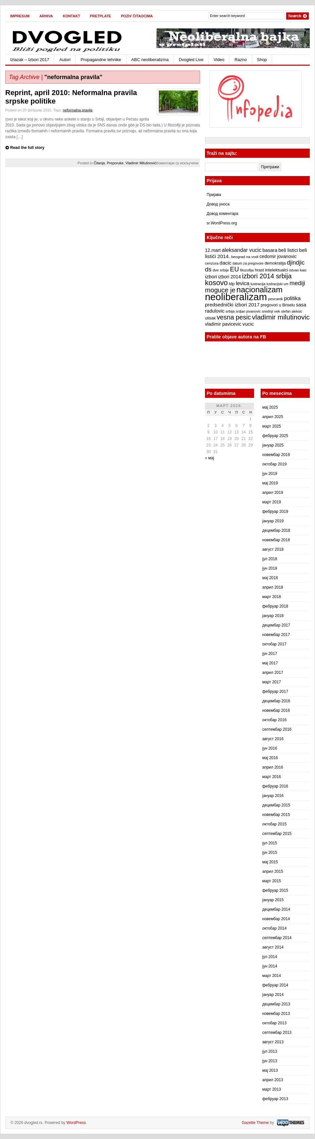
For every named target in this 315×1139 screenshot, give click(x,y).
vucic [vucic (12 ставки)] (248, 324)
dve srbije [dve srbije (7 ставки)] (221, 270)
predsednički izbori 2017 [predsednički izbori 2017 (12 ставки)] (232, 304)
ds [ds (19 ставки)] (208, 269)
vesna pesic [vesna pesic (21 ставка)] (234, 317)
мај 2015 (270, 862)
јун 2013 (269, 1061)
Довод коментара (222, 213)
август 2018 (273, 549)
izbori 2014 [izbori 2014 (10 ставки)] (229, 276)
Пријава (214, 194)
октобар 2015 (274, 824)
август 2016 (273, 739)
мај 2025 (270, 407)
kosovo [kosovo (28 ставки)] (216, 283)
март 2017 (271, 682)
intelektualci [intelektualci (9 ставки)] (276, 270)
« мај (209, 458)
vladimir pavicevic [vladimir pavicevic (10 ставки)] (223, 324)
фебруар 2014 (275, 985)
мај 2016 (270, 758)
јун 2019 (269, 473)
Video (218, 59)
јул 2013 (269, 1051)
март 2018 (271, 596)
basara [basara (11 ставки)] (269, 250)
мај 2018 (270, 578)
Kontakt (71, 16)
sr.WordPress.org (222, 223)
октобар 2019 (274, 464)
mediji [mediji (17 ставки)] (297, 283)
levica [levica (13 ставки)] (242, 283)
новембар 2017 (276, 634)
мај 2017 (270, 663)
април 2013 (272, 1080)
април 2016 (272, 767)
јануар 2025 (273, 445)
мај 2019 (270, 483)
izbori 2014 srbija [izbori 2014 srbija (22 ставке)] (267, 276)
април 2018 (272, 587)
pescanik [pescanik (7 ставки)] (275, 299)
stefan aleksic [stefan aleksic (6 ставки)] (291, 311)
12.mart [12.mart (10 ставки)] (213, 250)
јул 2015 (269, 843)
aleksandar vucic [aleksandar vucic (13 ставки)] (241, 250)
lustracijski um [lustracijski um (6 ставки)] (277, 284)
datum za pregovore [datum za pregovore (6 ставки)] (248, 263)
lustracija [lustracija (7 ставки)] (258, 284)
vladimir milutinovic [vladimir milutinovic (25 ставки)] (280, 317)
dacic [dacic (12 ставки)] (226, 263)
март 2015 (271, 881)
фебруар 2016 (275, 786)
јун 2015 (269, 852)
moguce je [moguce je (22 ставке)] (220, 290)
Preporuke (115, 163)
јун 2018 (269, 568)
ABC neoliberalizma (150, 59)
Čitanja (99, 163)
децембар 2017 (276, 625)
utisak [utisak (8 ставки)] (210, 318)
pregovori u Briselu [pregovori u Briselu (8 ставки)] (278, 305)
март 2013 (271, 1089)
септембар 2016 (276, 729)
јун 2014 (269, 966)
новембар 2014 (276, 919)
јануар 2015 (273, 900)
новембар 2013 (276, 1013)
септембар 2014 (276, 938)
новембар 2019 (276, 454)
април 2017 (272, 672)
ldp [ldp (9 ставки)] (232, 283)
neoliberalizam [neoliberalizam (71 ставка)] (236, 296)
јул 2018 (269, 559)
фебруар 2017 (275, 691)
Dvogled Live (191, 59)
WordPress (76, 1122)
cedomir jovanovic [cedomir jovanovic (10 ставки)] (277, 256)
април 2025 (272, 417)
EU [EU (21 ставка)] (234, 269)
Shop (262, 59)
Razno (240, 59)
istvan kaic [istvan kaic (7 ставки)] (298, 270)
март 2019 (271, 502)
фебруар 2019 (275, 511)
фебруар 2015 (275, 890)
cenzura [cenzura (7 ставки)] (211, 263)
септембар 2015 (276, 833)
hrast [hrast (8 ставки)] (259, 270)
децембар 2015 (276, 805)
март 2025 (271, 426)
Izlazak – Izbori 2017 (29, 59)
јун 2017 (269, 653)
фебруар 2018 (275, 606)
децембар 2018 (276, 530)
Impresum (19, 16)
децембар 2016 (276, 701)
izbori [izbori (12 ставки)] (211, 276)
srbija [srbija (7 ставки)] (230, 311)
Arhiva (46, 16)
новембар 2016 (276, 710)
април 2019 (272, 492)
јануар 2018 (273, 615)
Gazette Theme (255, 1122)
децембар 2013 (276, 1004)
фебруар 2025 (275, 435)
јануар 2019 (273, 521)
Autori (64, 59)
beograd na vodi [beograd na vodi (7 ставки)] (244, 257)
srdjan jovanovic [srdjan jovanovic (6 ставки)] (248, 311)
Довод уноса (218, 204)
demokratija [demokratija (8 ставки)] (275, 263)
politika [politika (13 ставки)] (292, 298)
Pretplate (100, 16)
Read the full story (27, 147)
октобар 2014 (274, 928)
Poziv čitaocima (137, 16)
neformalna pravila (78, 110)
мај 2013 (270, 1070)
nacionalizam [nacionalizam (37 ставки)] (259, 289)
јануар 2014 (273, 994)
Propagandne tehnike (101, 59)
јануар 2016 (273, 795)
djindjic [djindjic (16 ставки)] (296, 262)
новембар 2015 (276, 814)
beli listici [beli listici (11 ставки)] (288, 250)
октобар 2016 (274, 720)
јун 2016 (269, 748)
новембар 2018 (276, 540)
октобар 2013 (274, 1023)
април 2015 (272, 871)
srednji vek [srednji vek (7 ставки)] (271, 311)
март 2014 (271, 975)
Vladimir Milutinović (140, 163)
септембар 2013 (276, 1032)
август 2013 (273, 1042)
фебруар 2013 (275, 1099)
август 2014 (273, 947)
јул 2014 (269, 956)
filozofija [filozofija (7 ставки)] (247, 270)
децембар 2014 (276, 909)
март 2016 (271, 776)
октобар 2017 (274, 644)
